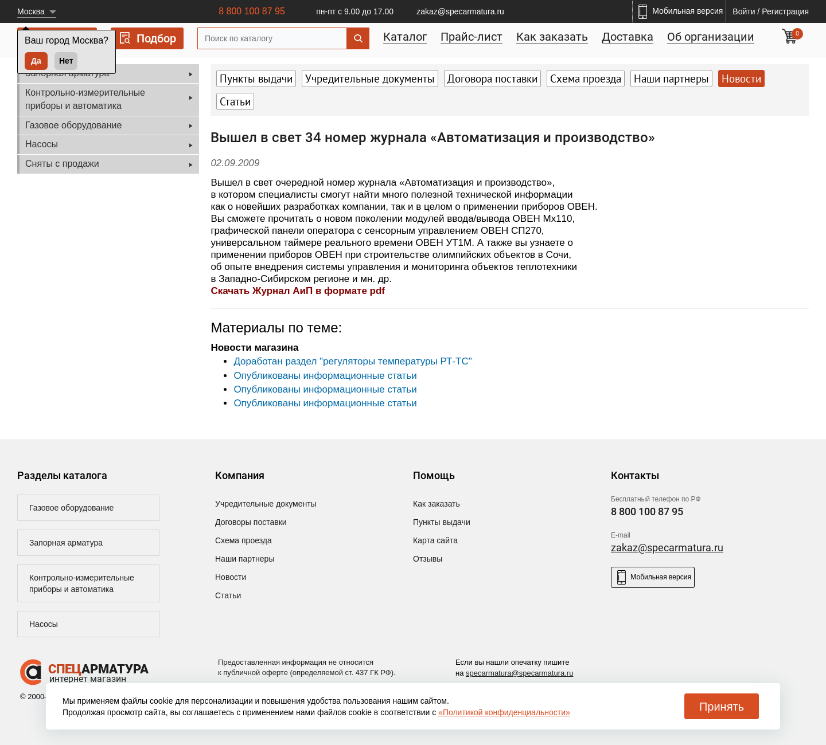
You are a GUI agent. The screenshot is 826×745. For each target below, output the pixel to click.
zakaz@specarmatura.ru (460, 11)
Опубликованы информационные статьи (324, 375)
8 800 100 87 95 (252, 11)
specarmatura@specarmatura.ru (519, 673)
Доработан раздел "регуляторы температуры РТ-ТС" (352, 361)
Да (36, 60)
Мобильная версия (652, 577)
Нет (66, 60)
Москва (31, 11)
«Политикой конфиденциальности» (504, 712)
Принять (721, 706)
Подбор (147, 38)
